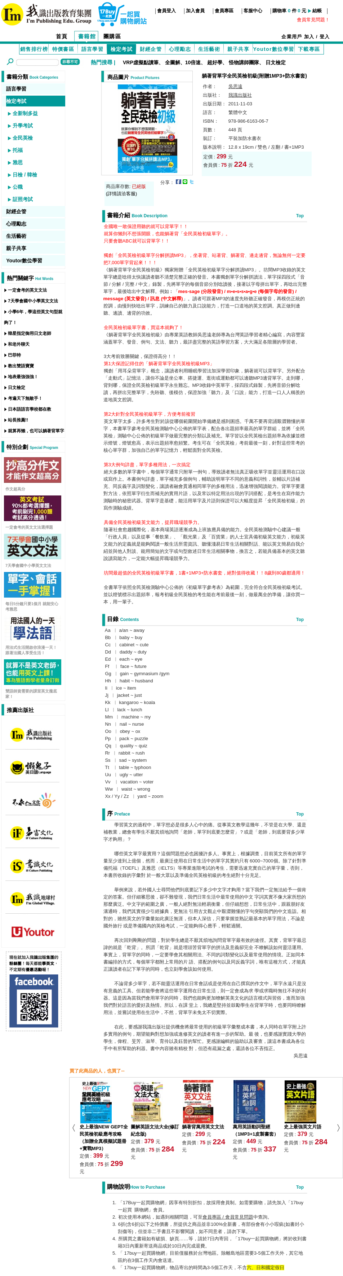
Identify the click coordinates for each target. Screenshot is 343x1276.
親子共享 (238, 49)
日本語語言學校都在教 (29, 409)
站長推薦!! (18, 420)
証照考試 (23, 199)
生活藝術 (209, 49)
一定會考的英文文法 (27, 290)
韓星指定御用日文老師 (29, 333)
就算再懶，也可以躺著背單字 (36, 430)
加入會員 (195, 10)
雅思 (18, 162)
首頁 (62, 36)
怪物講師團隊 (244, 62)
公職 (18, 187)
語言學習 (92, 49)
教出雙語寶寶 (21, 365)
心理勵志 (180, 49)
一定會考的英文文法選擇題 (29, 527)
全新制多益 (25, 113)
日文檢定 (276, 62)
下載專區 (309, 49)
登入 (325, 36)
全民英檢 (23, 138)
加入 (309, 36)
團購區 (112, 36)
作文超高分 (15, 489)
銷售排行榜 (34, 49)
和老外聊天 (19, 344)
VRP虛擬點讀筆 (141, 62)
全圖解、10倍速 (183, 62)
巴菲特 (14, 355)
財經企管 (151, 49)
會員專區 (224, 10)
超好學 (214, 62)
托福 (18, 150)
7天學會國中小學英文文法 (33, 300)
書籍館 (87, 36)
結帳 (317, 10)
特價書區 (63, 49)
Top (300, 215)
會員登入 (166, 10)
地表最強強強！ (23, 376)
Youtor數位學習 (273, 49)
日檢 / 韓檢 (25, 175)
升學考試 (23, 125)
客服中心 (253, 10)
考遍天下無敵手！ (25, 398)
